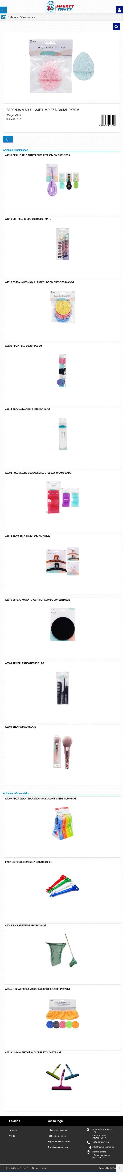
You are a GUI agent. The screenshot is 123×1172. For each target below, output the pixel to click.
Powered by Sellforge (108, 1168)
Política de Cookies (57, 1136)
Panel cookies (39, 1168)
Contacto (13, 1130)
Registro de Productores (59, 1141)
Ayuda (12, 1136)
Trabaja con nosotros (58, 1147)
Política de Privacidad (58, 1130)
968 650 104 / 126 (100, 1142)
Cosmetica (28, 17)
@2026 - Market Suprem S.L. (17, 1168)
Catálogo (13, 17)
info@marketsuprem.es (103, 1147)
